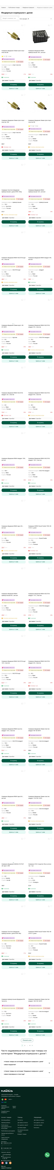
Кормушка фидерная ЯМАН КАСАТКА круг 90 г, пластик (14, 258)
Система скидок (22, 1127)
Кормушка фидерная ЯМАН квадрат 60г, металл (40, 258)
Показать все (27, 1040)
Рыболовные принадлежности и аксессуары (6, 1126)
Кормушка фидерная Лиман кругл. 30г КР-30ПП (13, 326)
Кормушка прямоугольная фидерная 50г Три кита (13, 1000)
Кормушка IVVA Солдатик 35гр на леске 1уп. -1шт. (39, 865)
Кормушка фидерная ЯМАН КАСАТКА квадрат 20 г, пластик (12, 393)
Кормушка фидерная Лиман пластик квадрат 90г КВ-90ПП (38, 729)
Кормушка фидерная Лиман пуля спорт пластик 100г (13, 121)
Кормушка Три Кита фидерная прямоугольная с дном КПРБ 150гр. (12, 191)
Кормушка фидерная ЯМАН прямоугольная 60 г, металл (10, 594)
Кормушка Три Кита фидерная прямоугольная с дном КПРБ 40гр (11, 932)
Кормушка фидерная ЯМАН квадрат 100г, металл (14, 459)
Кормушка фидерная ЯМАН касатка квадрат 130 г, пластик (12, 729)
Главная (3, 7)
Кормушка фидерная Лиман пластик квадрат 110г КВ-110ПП (38, 797)
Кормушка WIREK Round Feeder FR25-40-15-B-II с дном (39, 527)
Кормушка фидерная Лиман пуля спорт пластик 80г (13, 51)
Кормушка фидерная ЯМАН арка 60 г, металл (12, 797)
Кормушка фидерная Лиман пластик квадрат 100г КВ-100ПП (38, 1000)
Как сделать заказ (39, 1122)
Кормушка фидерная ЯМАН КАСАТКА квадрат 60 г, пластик (39, 662)
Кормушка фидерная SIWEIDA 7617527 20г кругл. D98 (13, 865)
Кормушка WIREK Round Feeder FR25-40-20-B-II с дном (39, 932)
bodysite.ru (4, 1112)
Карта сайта (14, 1107)
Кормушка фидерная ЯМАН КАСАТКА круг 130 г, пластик (14, 662)
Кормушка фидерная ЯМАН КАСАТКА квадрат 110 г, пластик (39, 594)
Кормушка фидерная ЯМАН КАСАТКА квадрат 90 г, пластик (39, 326)
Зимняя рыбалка (5, 1122)
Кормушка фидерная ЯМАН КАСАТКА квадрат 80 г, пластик (39, 393)
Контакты (20, 1120)
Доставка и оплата (23, 1122)
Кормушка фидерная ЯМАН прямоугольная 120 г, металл (36, 191)
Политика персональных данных (5, 1107)
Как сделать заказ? (23, 1125)
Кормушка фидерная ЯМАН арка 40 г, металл (12, 527)
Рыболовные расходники (8, 1131)
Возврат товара (22, 1134)
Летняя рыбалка (5, 1120)
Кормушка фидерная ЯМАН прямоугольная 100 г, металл (36, 51)
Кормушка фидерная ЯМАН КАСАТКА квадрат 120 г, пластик (39, 459)
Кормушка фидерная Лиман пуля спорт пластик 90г (39, 121)
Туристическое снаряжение (5, 1138)
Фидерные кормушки (28, 7)
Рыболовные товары (14, 7)
